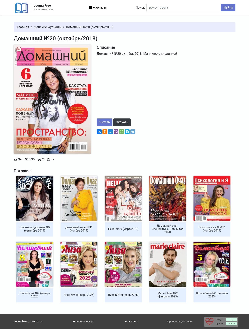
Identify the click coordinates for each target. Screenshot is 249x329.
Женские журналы (47, 27)
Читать (104, 122)
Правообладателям (179, 321)
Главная (23, 27)
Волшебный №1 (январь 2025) (212, 295)
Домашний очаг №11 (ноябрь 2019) (79, 229)
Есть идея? (131, 321)
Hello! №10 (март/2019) (123, 229)
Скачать (122, 122)
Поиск (140, 7)
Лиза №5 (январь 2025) (79, 294)
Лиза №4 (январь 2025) (123, 294)
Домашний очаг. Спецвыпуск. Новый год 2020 (168, 229)
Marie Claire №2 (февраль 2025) (168, 295)
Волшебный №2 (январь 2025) (35, 295)
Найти (228, 7)
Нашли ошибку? (83, 321)
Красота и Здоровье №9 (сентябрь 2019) (34, 229)
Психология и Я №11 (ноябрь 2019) (211, 229)
